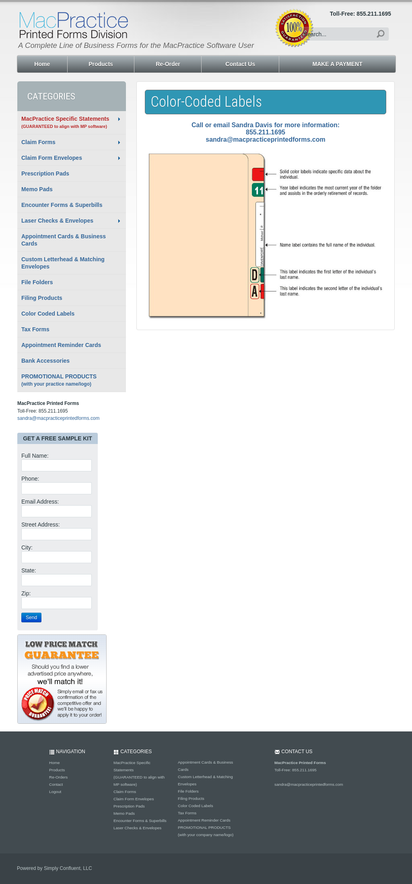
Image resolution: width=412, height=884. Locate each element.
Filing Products (41, 298)
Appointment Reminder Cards (61, 345)
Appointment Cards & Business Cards (63, 240)
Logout (55, 791)
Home (54, 762)
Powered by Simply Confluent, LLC (54, 868)
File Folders (37, 282)
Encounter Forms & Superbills (61, 205)
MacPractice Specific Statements (65, 122)
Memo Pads (37, 189)
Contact (56, 784)
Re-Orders (58, 777)
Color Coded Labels (47, 313)
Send (31, 617)
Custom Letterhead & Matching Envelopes (63, 263)
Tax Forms (35, 329)
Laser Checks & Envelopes (57, 220)
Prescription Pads (45, 173)
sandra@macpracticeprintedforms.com (58, 418)
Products (57, 770)
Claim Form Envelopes (51, 158)
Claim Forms (38, 142)
